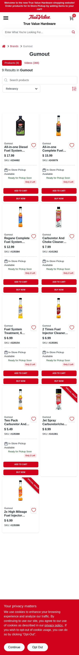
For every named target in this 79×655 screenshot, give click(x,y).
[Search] (73, 32)
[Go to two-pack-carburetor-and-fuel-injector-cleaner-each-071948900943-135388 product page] (20, 431)
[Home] (3, 46)
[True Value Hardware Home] (39, 17)
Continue (14, 647)
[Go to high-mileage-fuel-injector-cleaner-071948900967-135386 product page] (20, 505)
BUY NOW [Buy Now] (20, 199)
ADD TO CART (20, 191)
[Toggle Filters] (74, 89)
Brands (14, 46)
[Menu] (5, 18)
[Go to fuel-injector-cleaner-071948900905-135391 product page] (58, 340)
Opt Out (37, 647)
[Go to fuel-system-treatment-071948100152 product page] (20, 340)
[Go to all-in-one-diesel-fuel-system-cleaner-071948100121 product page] (20, 158)
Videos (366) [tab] (31, 62)
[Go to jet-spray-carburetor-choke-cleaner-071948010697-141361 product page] (58, 431)
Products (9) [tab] (12, 62)
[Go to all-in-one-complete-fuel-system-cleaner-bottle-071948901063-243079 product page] (58, 158)
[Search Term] (39, 32)
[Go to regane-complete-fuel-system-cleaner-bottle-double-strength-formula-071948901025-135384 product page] (20, 249)
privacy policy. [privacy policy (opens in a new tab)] (54, 625)
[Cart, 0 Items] (71, 18)
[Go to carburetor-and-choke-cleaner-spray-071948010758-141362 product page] (58, 249)
